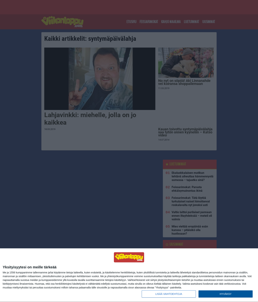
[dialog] (129, 275)
